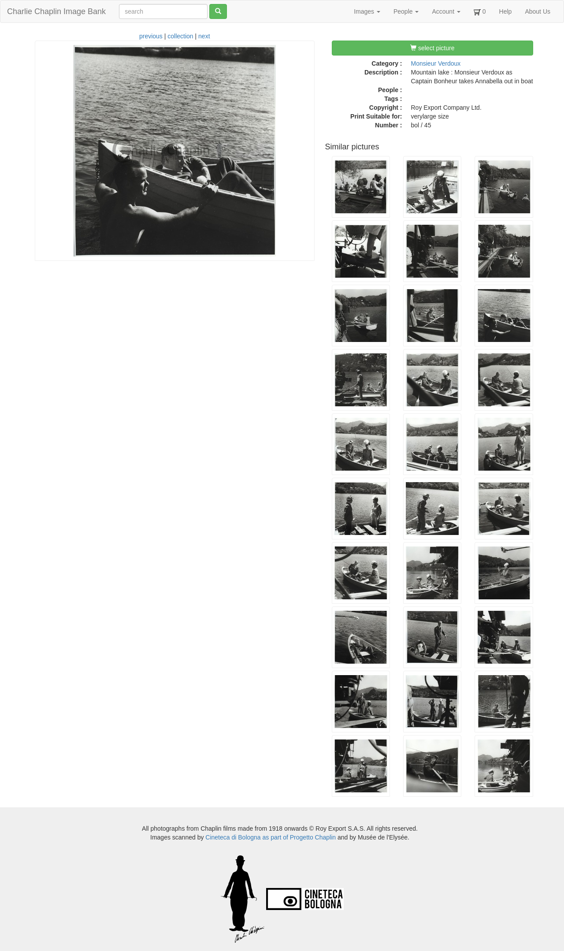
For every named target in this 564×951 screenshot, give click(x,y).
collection (180, 36)
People (406, 11)
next (204, 36)
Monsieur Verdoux (436, 63)
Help (505, 11)
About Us (537, 11)
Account (446, 11)
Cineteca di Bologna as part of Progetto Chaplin (270, 837)
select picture (432, 48)
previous (151, 36)
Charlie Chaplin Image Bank (56, 11)
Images (367, 11)
